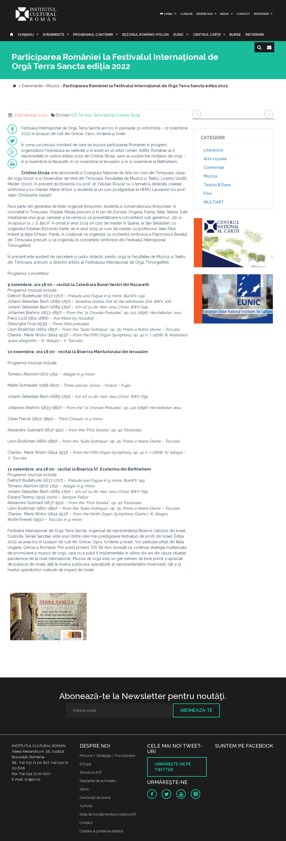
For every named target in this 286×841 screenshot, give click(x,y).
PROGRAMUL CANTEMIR (93, 35)
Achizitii (86, 806)
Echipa (85, 764)
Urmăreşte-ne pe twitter (172, 767)
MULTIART (214, 202)
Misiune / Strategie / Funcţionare (107, 755)
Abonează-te (196, 710)
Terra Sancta (104, 115)
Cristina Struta (128, 115)
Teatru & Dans (217, 185)
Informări (255, 35)
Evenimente (53, 35)
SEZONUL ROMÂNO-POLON (145, 35)
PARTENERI (261, 13)
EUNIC (178, 35)
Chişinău (26, 35)
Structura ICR (91, 772)
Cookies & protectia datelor (101, 831)
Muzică (210, 176)
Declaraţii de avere (95, 797)
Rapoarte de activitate (97, 781)
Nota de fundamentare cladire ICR (108, 814)
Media (224, 13)
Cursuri (186, 13)
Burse (235, 35)
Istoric (84, 789)
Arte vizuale (215, 159)
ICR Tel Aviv (81, 115)
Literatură (213, 150)
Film (208, 193)
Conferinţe (214, 167)
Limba (166, 13)
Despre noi (204, 13)
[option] (48, 616)
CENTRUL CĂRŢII (207, 35)
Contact (243, 13)
